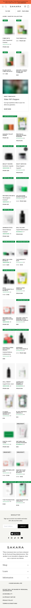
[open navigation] (3, 6)
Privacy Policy (8, 600)
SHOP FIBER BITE (21, 2)
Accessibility (7, 594)
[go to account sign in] (25, 6)
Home (5, 16)
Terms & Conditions (10, 603)
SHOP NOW (7, 109)
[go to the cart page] (28, 6)
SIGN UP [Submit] (23, 526)
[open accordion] (15, 565)
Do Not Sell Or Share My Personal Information (15, 590)
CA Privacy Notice (9, 597)
